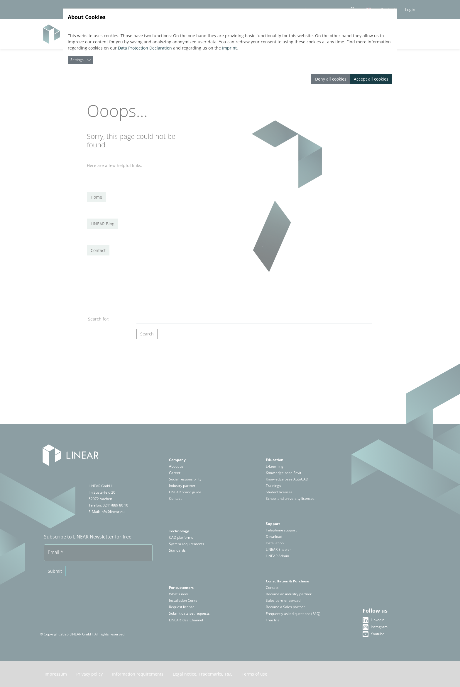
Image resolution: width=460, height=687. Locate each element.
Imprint (229, 48)
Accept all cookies (371, 79)
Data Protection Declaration (145, 48)
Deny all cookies (330, 79)
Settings (77, 59)
